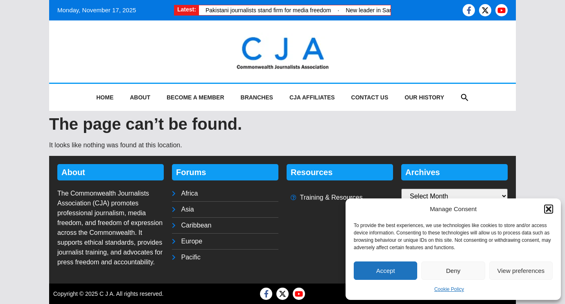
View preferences (521, 270)
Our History (424, 97)
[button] (549, 209)
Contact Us (370, 97)
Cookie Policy (449, 289)
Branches (257, 97)
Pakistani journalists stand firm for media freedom (268, 10)
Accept (385, 270)
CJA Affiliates (312, 97)
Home (104, 97)
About (140, 97)
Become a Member (195, 97)
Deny (453, 270)
